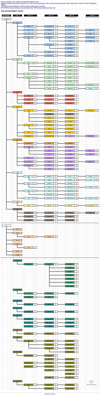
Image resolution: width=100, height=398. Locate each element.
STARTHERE (8, 1)
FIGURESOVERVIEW (28, 1)
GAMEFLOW (19, 1)
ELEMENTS (23, 3)
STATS (34, 3)
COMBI (68, 3)
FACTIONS (27, 6)
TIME (22, 7)
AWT (83, 3)
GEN (54, 7)
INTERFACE (16, 6)
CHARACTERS (11, 3)
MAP (32, 7)
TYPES (80, 3)
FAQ (13, 1)
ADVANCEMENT (41, 3)
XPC (28, 3)
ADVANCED (45, 7)
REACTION (63, 3)
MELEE (50, 7)
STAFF (37, 1)
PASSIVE (57, 3)
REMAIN (3, 4)
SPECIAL (17, 3)
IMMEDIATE (93, 3)
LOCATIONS (41, 6)
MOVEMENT (27, 7)
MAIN (2, 1)
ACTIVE (52, 3)
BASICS (10, 6)
